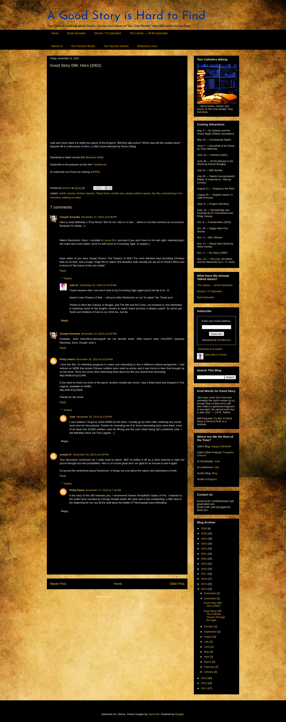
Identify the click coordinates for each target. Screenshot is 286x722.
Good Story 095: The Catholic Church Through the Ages (214, 615)
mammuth (153, 714)
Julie (72, 416)
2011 (204, 688)
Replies (68, 278)
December (210, 593)
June (207, 646)
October (209, 626)
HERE (95, 171)
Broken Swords (85, 193)
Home (55, 33)
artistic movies (67, 193)
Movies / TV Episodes (107, 33)
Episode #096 (95, 157)
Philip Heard (67, 359)
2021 (204, 553)
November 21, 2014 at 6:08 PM (99, 216)
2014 (204, 588)
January (209, 671)
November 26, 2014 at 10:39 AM (94, 359)
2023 (204, 543)
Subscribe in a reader (210, 348)
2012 (204, 683)
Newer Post (58, 583)
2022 (204, 548)
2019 (204, 563)
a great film (109, 240)
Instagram (211, 479)
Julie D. (73, 285)
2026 (204, 528)
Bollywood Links (147, 46)
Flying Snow (103, 193)
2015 (204, 583)
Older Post (177, 583)
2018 (204, 568)
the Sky (156, 193)
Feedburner (100, 164)
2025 (204, 533)
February (209, 666)
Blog (214, 473)
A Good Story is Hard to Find (126, 16)
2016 (204, 578)
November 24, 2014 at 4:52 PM (99, 333)
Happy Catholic (220, 446)
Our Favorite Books (83, 46)
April (207, 656)
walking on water (71, 197)
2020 (204, 558)
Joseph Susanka (70, 216)
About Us (57, 46)
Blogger (179, 714)
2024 (204, 538)
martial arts (117, 193)
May (207, 651)
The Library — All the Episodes (149, 33)
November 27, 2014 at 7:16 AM (103, 490)
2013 (204, 678)
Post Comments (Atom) (125, 596)
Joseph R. (66, 454)
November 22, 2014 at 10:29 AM (98, 285)
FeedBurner (224, 340)
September (210, 631)
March (208, 661)
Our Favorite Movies (116, 46)
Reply (63, 270)
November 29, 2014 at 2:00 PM (94, 416)
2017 (204, 573)
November (210, 598)
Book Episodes (76, 33)
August (208, 636)
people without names (137, 193)
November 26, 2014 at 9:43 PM (91, 454)
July (207, 641)
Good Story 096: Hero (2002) (212, 604)
